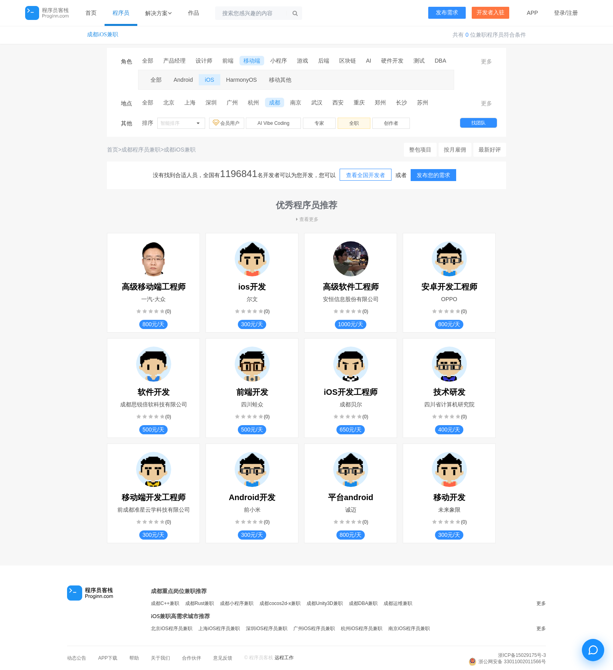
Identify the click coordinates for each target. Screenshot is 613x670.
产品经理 (174, 60)
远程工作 (284, 657)
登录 (559, 13)
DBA (440, 60)
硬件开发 (392, 60)
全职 (354, 123)
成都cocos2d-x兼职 (280, 603)
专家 (319, 123)
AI (368, 60)
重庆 (359, 102)
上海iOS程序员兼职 (219, 628)
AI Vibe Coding (273, 123)
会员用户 (227, 123)
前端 (227, 60)
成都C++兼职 (165, 603)
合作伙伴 (191, 658)
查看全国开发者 (365, 175)
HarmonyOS (241, 80)
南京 (295, 102)
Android (183, 80)
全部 (147, 60)
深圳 (211, 102)
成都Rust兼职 (199, 603)
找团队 (478, 123)
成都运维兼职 (398, 603)
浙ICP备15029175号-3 (522, 655)
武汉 (316, 102)
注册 (572, 13)
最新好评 (490, 149)
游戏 (302, 60)
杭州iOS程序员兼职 (361, 628)
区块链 (347, 60)
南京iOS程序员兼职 (409, 628)
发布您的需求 (433, 175)
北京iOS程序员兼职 (171, 628)
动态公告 (76, 658)
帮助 (134, 658)
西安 (338, 102)
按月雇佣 (455, 149)
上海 (190, 102)
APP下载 (107, 658)
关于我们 (160, 658)
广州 (232, 102)
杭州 (253, 102)
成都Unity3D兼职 (324, 603)
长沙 (401, 102)
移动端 (251, 60)
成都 (274, 102)
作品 (193, 13)
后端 (323, 60)
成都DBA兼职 (363, 603)
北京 (168, 102)
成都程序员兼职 (140, 149)
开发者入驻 (490, 13)
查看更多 (306, 219)
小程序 (278, 60)
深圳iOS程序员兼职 (266, 628)
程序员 (121, 13)
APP (532, 13)
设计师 (204, 60)
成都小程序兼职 (236, 603)
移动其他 (280, 80)
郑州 (380, 102)
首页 (91, 13)
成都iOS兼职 (102, 34)
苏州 (422, 102)
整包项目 (420, 149)
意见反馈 (222, 658)
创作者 (391, 123)
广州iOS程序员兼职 (314, 628)
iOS (209, 80)
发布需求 (447, 13)
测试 (419, 60)
